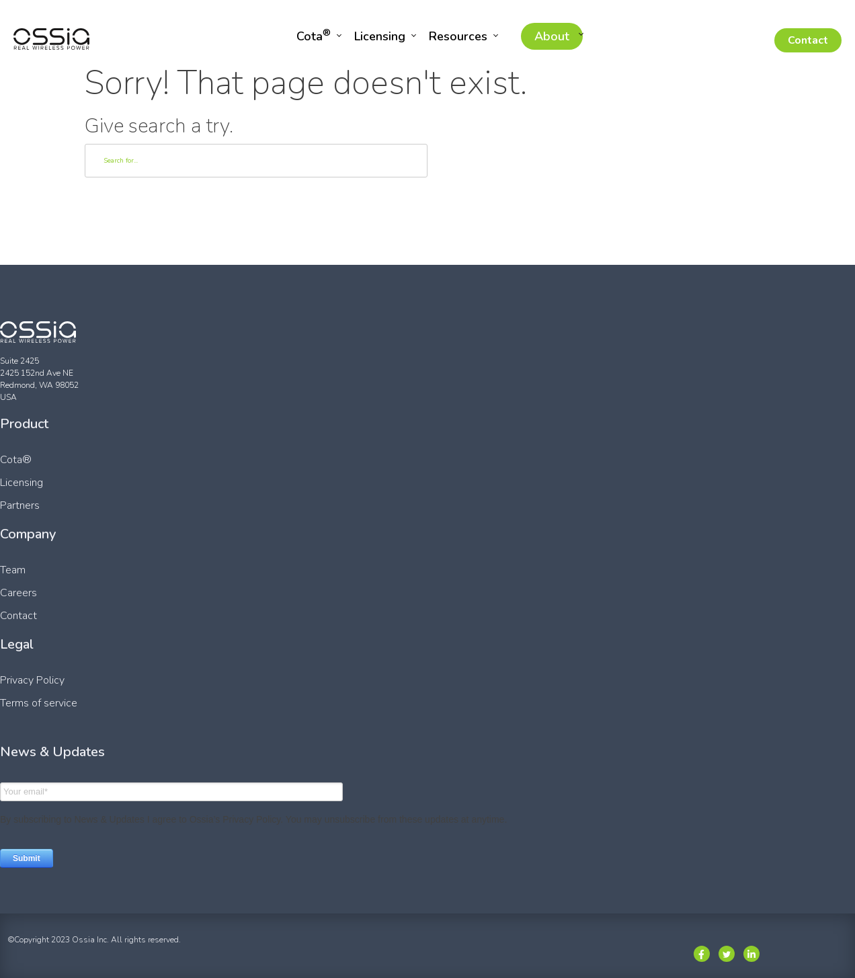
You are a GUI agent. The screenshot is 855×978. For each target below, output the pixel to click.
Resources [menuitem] (458, 36)
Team (13, 570)
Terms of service (38, 703)
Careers (18, 592)
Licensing (21, 482)
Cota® (16, 459)
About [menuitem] (551, 36)
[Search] (256, 160)
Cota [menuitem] (313, 35)
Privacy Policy (32, 680)
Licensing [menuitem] (379, 36)
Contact (808, 40)
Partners (20, 505)
